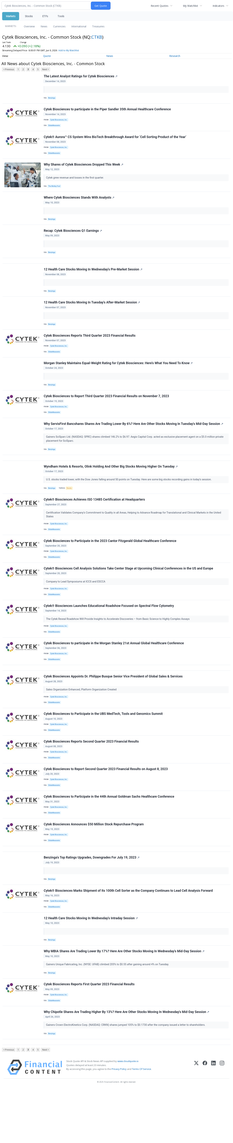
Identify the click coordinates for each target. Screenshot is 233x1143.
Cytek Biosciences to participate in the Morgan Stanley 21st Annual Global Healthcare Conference (114, 673)
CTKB (96, 37)
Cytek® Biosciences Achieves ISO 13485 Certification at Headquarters (94, 522)
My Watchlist (190, 5)
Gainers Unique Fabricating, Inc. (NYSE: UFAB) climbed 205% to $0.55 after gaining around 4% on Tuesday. (108, 1013)
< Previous (8, 69)
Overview (29, 26)
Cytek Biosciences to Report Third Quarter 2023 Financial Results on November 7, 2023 (106, 413)
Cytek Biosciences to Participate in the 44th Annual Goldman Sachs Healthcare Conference (109, 836)
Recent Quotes (159, 5)
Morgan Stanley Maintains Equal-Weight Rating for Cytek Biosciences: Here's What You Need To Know (118, 378)
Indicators (218, 5)
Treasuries (98, 26)
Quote (47, 56)
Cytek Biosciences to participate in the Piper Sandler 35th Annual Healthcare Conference (107, 111)
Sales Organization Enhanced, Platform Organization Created (82, 721)
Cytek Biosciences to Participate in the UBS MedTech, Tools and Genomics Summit (103, 748)
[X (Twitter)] (196, 1121)
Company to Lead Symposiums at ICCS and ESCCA (76, 607)
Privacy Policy (119, 1123)
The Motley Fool (55, 192)
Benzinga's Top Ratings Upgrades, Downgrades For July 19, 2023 (92, 902)
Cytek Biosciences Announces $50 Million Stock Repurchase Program (94, 865)
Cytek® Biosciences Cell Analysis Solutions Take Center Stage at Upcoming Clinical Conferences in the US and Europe (129, 594)
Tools (61, 16)
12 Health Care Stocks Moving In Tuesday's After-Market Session (92, 314)
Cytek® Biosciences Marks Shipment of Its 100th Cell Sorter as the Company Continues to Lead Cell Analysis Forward (128, 936)
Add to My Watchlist (75, 50)
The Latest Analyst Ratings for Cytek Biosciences (81, 76)
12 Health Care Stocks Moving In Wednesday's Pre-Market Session (93, 280)
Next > (45, 69)
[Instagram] (222, 1121)
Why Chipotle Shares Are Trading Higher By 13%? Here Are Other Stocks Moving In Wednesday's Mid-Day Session (127, 1064)
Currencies (59, 26)
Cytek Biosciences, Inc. (60, 122)
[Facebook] (205, 1121)
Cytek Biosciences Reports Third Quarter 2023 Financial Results (90, 349)
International (78, 26)
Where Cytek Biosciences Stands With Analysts (79, 204)
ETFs (45, 16)
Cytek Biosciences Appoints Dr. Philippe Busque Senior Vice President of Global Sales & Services (113, 709)
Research (174, 56)
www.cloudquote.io (128, 1115)
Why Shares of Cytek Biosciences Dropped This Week (84, 170)
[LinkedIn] (213, 1121)
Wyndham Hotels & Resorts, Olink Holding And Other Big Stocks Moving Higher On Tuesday (111, 487)
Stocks (29, 16)
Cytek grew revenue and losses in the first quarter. (75, 183)
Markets (10, 16)
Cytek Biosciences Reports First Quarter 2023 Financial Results (89, 1034)
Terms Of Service (141, 1123)
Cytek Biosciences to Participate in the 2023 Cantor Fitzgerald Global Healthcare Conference (110, 565)
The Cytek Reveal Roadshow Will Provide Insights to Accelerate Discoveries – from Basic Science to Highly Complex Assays (118, 646)
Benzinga (52, 99)
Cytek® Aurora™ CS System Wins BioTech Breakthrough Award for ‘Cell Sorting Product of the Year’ (115, 140)
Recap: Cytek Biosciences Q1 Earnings (73, 239)
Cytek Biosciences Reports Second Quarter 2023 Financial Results (91, 777)
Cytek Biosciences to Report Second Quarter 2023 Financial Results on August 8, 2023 (106, 807)
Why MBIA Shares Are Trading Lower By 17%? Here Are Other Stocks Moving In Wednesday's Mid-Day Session (124, 1000)
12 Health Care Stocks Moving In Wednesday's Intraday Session (91, 965)
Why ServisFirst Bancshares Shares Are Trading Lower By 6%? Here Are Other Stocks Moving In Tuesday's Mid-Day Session (134, 442)
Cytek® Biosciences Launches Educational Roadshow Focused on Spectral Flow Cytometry (109, 633)
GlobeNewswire (55, 128)
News (44, 26)
